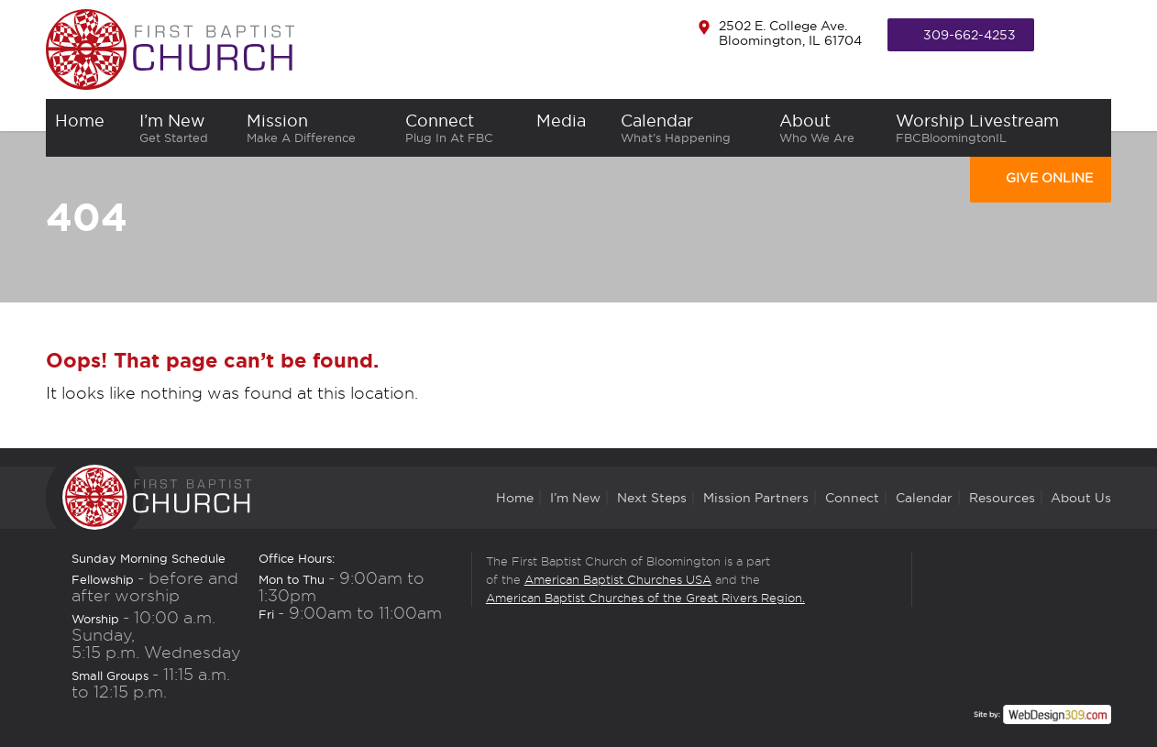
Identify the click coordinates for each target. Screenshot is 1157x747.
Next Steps (652, 497)
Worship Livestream (999, 128)
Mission (316, 128)
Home (515, 497)
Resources (1002, 497)
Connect (462, 128)
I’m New (184, 128)
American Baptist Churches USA (617, 579)
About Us (1081, 497)
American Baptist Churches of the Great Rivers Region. (645, 597)
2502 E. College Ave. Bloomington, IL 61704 (790, 33)
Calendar (691, 128)
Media (569, 128)
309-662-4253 (969, 34)
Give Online (1049, 177)
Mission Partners (756, 497)
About (827, 128)
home (88, 128)
